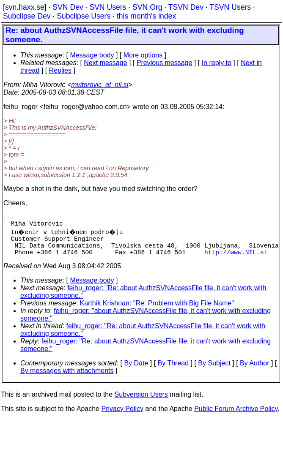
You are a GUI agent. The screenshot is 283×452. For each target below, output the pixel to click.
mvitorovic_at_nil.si (99, 84)
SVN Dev (67, 7)
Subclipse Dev (26, 16)
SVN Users (107, 7)
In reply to (216, 62)
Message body (92, 55)
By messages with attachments (67, 379)
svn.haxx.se (24, 7)
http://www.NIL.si (236, 260)
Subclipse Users (83, 16)
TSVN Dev (185, 7)
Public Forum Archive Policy (236, 417)
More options (143, 55)
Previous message (164, 62)
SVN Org (147, 7)
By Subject (214, 371)
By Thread (173, 371)
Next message (105, 62)
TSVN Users (230, 7)
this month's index (146, 16)
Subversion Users (141, 402)
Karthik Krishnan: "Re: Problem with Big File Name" (157, 311)
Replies (60, 70)
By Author (254, 371)
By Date (136, 371)
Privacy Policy (122, 417)
